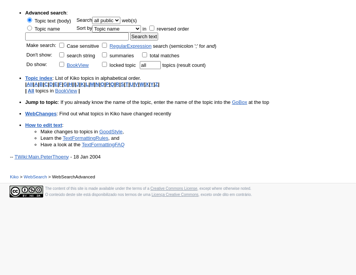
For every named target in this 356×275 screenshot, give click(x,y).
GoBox (239, 102)
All (30, 84)
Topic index (38, 78)
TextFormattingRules (85, 138)
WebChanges (41, 113)
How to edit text (43, 125)
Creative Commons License (173, 188)
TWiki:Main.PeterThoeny (42, 157)
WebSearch (35, 176)
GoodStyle (111, 131)
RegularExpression (131, 46)
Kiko (14, 176)
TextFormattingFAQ (103, 144)
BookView (78, 65)
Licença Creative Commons (175, 194)
